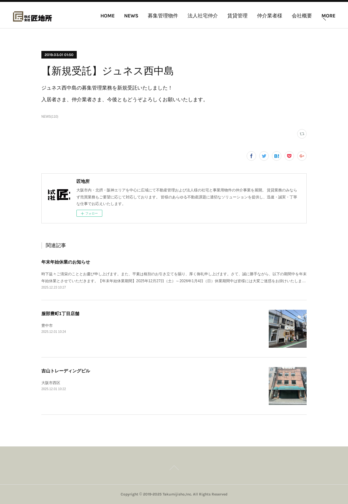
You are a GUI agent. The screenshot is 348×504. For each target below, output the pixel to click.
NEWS (131, 16)
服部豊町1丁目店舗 (60, 313)
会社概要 (302, 16)
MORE (328, 16)
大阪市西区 (50, 383)
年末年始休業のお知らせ (65, 261)
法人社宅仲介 (203, 16)
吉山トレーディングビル (65, 370)
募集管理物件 (163, 16)
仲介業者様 (269, 16)
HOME (107, 16)
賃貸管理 (237, 16)
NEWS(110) (49, 116)
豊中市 (47, 325)
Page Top (174, 468)
